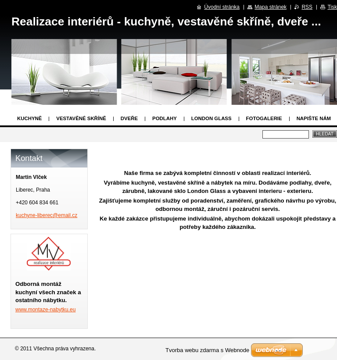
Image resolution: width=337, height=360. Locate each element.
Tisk (332, 7)
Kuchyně (29, 118)
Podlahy (164, 118)
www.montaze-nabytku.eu (45, 310)
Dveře (129, 118)
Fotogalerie (264, 118)
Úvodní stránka (222, 7)
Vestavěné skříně (81, 118)
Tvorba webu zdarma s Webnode (207, 350)
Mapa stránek (271, 7)
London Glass (211, 118)
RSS (306, 7)
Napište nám (314, 118)
